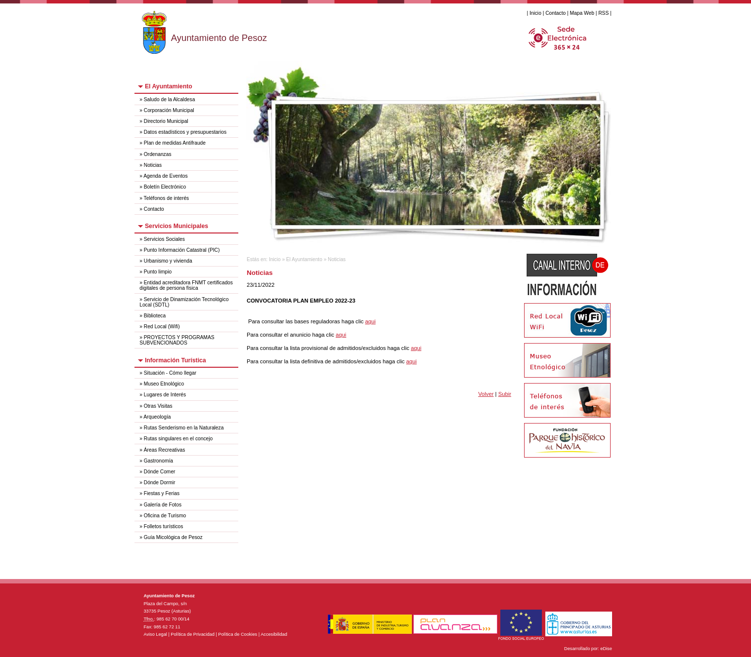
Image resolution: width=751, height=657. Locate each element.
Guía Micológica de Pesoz (173, 537)
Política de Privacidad (193, 634)
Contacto (555, 13)
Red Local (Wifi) (162, 326)
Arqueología (157, 417)
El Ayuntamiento (168, 86)
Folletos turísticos (163, 526)
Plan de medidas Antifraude (175, 143)
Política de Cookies (237, 634)
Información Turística (175, 360)
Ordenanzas (158, 154)
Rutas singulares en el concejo (178, 438)
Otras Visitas (158, 406)
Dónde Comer (160, 471)
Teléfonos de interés (166, 198)
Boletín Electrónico (165, 187)
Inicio (535, 13)
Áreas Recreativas (164, 450)
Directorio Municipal (166, 121)
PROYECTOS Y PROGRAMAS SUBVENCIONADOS (176, 340)
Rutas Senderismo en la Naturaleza (184, 427)
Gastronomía (158, 461)
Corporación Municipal (169, 110)
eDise (606, 648)
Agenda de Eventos (165, 176)
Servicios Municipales (176, 226)
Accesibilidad (274, 634)
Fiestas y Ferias (161, 493)
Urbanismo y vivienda (168, 261)
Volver (485, 394)
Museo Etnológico (164, 383)
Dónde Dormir (160, 482)
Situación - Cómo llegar (170, 373)
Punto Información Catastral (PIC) (182, 250)
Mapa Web (582, 13)
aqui (370, 321)
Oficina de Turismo (165, 515)
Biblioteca (155, 315)
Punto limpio (158, 271)
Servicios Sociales (164, 239)
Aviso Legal (155, 634)
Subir (504, 394)
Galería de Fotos (162, 504)
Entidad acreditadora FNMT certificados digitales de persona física (186, 285)
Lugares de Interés (165, 394)
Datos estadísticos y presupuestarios (185, 132)
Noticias (153, 165)
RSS (603, 13)
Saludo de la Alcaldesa (169, 99)
